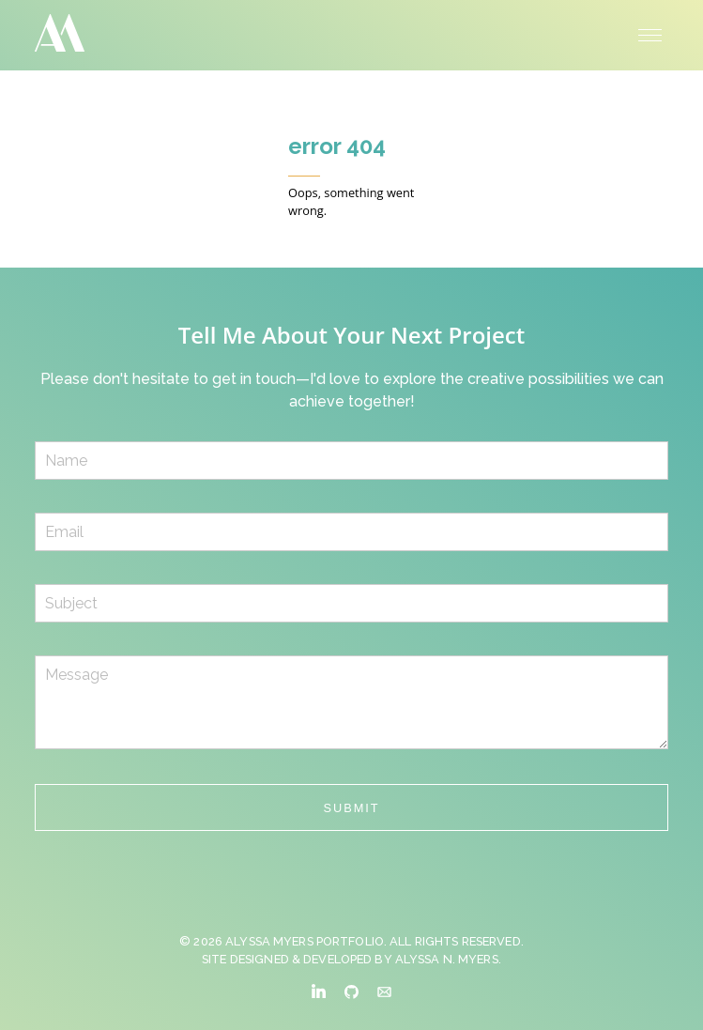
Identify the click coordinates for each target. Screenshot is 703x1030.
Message (351, 702)
